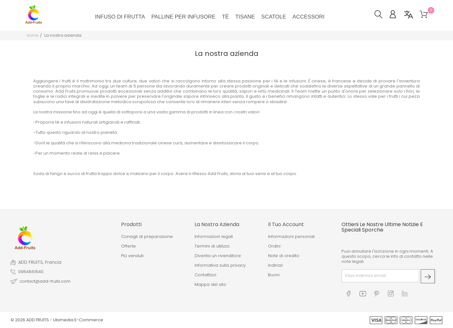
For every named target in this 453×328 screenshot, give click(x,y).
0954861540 (30, 271)
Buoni (274, 275)
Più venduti (132, 255)
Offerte (128, 246)
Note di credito (283, 255)
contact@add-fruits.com (45, 281)
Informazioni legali (214, 236)
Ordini (274, 246)
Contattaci (205, 275)
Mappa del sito (210, 284)
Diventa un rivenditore (218, 255)
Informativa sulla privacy (220, 265)
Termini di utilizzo (212, 246)
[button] (381, 15)
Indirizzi (275, 265)
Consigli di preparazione (147, 236)
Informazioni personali (291, 236)
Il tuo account (286, 224)
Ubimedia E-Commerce (78, 320)
